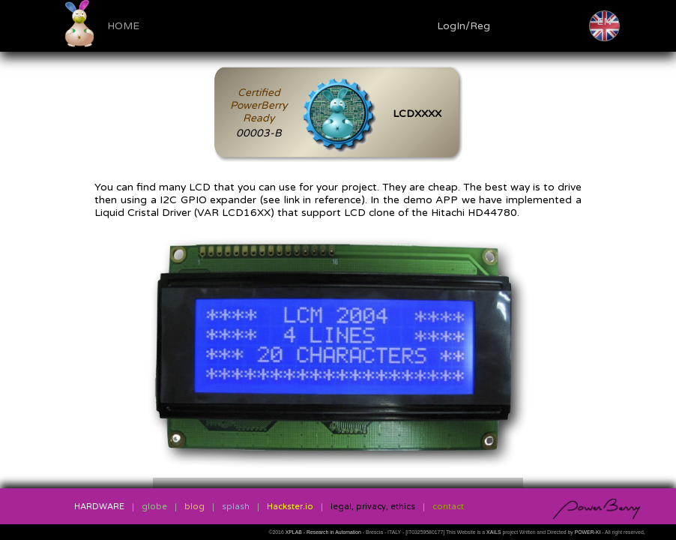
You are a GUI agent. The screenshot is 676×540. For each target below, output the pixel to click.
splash (236, 507)
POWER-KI (588, 532)
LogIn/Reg (463, 26)
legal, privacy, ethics (373, 507)
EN (604, 21)
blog (194, 507)
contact (448, 507)
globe (154, 507)
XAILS (494, 532)
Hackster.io (290, 507)
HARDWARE (99, 507)
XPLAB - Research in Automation (324, 532)
